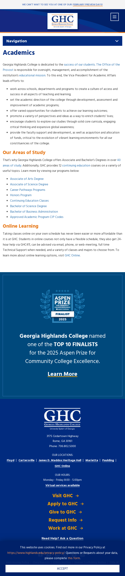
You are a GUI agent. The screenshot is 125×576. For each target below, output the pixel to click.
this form (74, 558)
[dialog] (114, 565)
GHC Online (72, 255)
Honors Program (21, 195)
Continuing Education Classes (29, 200)
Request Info (63, 520)
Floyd (10, 460)
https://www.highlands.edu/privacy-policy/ (36, 553)
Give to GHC (62, 512)
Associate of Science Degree (29, 184)
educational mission (32, 75)
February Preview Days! (88, 4)
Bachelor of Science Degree (28, 206)
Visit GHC (62, 496)
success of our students (79, 64)
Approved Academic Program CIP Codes (36, 217)
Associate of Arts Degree (27, 179)
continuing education (76, 165)
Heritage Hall (60, 460)
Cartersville (26, 460)
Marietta (91, 460)
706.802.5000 (67, 446)
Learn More (62, 374)
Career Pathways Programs (27, 190)
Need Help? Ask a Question (62, 538)
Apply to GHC (62, 504)
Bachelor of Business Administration (34, 211)
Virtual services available (62, 485)
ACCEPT (62, 568)
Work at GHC (62, 528)
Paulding (108, 460)
